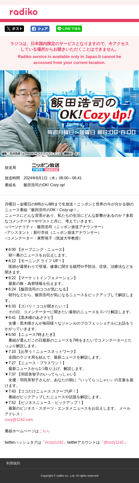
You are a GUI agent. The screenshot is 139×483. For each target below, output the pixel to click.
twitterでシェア (14, 29)
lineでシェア (69, 29)
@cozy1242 (114, 442)
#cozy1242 (54, 442)
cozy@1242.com (19, 419)
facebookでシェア (40, 29)
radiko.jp (24, 12)
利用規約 (13, 463)
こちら (44, 431)
